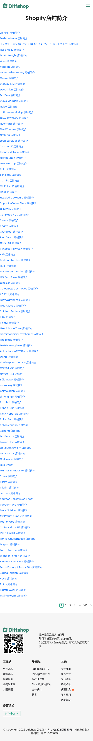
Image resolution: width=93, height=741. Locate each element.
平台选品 (8, 669)
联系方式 (66, 674)
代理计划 (67, 689)
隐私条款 (66, 679)
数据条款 (66, 684)
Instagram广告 (41, 674)
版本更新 (66, 694)
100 (85, 605)
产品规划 (66, 700)
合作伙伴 (37, 689)
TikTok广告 (38, 679)
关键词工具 (9, 684)
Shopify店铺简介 (41, 684)
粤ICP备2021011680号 (59, 729)
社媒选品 (8, 674)
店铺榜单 (8, 679)
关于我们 (66, 669)
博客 (34, 694)
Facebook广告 (40, 669)
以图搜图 (8, 689)
